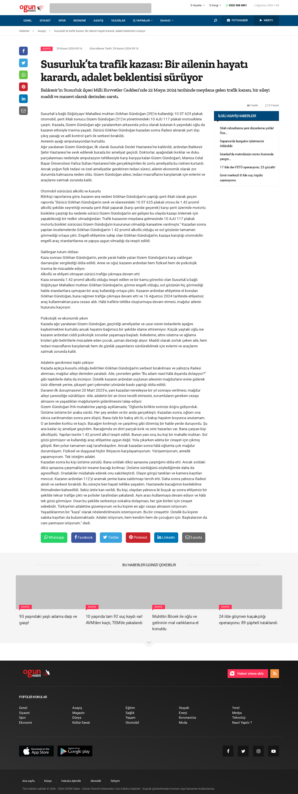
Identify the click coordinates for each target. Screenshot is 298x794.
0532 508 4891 (236, 5)
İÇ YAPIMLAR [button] (142, 20)
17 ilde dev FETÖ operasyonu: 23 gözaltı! (247, 167)
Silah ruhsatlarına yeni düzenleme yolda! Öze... (247, 130)
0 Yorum (272, 105)
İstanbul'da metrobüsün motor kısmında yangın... (247, 156)
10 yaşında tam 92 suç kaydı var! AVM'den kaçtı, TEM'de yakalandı (114, 619)
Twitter (111, 537)
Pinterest (138, 537)
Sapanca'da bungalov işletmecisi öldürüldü (242, 143)
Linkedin (166, 537)
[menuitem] (31, 20)
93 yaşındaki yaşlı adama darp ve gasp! (48, 619)
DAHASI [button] (165, 20)
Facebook (83, 537)
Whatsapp (54, 537)
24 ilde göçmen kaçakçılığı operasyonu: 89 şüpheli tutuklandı (248, 619)
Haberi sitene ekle (247, 673)
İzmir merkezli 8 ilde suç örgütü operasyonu (241, 177)
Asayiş (47, 48)
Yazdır (252, 105)
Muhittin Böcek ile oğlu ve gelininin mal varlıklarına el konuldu (175, 622)
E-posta (193, 537)
